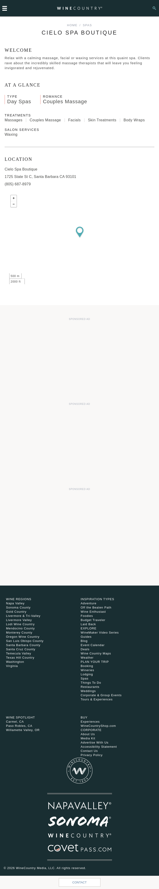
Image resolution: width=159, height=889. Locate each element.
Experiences (90, 721)
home (72, 25)
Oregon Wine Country (23, 636)
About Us (88, 734)
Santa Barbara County (23, 645)
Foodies (87, 616)
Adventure (89, 603)
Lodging (87, 674)
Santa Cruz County (20, 649)
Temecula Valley (18, 653)
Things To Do (91, 682)
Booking (87, 666)
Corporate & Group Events (101, 695)
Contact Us (89, 751)
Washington (15, 662)
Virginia (12, 666)
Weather (87, 657)
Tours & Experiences (97, 699)
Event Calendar (93, 645)
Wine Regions (18, 599)
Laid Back (88, 624)
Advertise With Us (95, 742)
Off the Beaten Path (96, 607)
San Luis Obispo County (25, 641)
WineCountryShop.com (98, 726)
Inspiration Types (97, 599)
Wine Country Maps (96, 653)
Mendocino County (20, 628)
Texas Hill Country (20, 657)
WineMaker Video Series (100, 632)
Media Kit (88, 738)
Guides (86, 636)
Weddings (88, 691)
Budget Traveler (93, 620)
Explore (89, 628)
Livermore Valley (19, 620)
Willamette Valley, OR (23, 730)
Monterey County (19, 632)
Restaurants (90, 687)
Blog (84, 641)
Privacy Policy (92, 755)
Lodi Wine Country (20, 624)
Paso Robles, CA (19, 726)
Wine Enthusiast (93, 611)
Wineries (87, 670)
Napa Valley (15, 603)
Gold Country (16, 611)
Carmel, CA (15, 721)
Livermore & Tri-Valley (23, 616)
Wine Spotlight (20, 717)
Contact (79, 882)
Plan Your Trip (95, 662)
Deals (85, 649)
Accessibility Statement (99, 746)
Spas (87, 25)
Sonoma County (18, 607)
